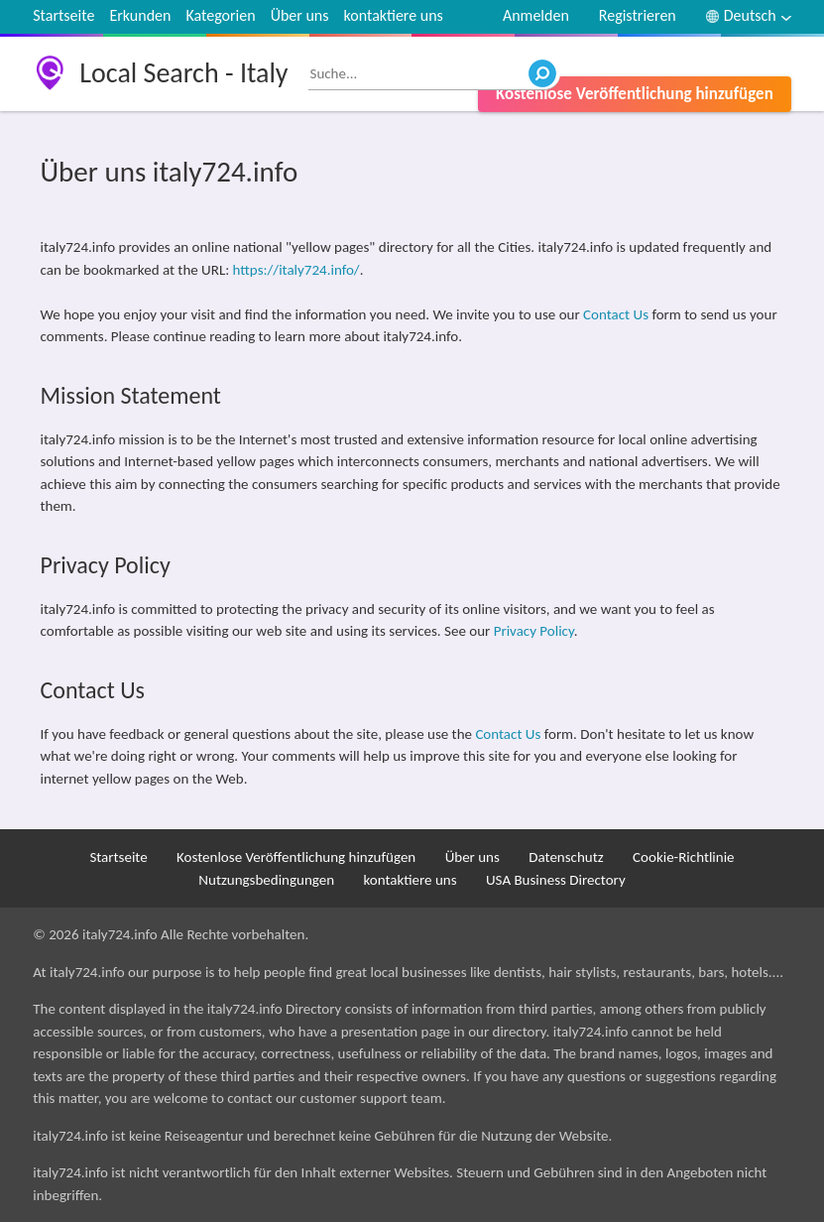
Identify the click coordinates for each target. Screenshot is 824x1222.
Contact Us (615, 314)
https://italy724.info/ (296, 270)
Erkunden (140, 15)
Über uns (300, 15)
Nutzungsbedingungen (266, 880)
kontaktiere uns (393, 15)
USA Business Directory (556, 880)
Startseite (63, 15)
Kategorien (220, 15)
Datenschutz (566, 857)
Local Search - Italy (183, 73)
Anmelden (536, 15)
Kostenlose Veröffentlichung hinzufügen (634, 93)
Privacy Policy (534, 631)
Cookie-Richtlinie (684, 857)
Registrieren (637, 15)
